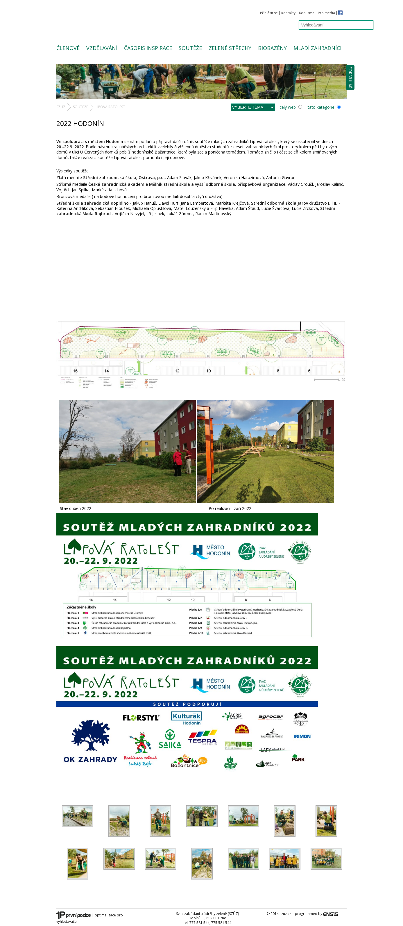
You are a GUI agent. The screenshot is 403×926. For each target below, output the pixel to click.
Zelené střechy (230, 47)
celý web (291, 107)
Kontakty (288, 13)
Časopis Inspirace (148, 47)
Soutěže (190, 47)
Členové (68, 47)
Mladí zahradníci (317, 47)
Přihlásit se (269, 13)
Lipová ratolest (110, 106)
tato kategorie (324, 107)
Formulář (350, 77)
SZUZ (60, 106)
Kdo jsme (306, 13)
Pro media (326, 13)
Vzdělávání (101, 47)
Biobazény (272, 47)
